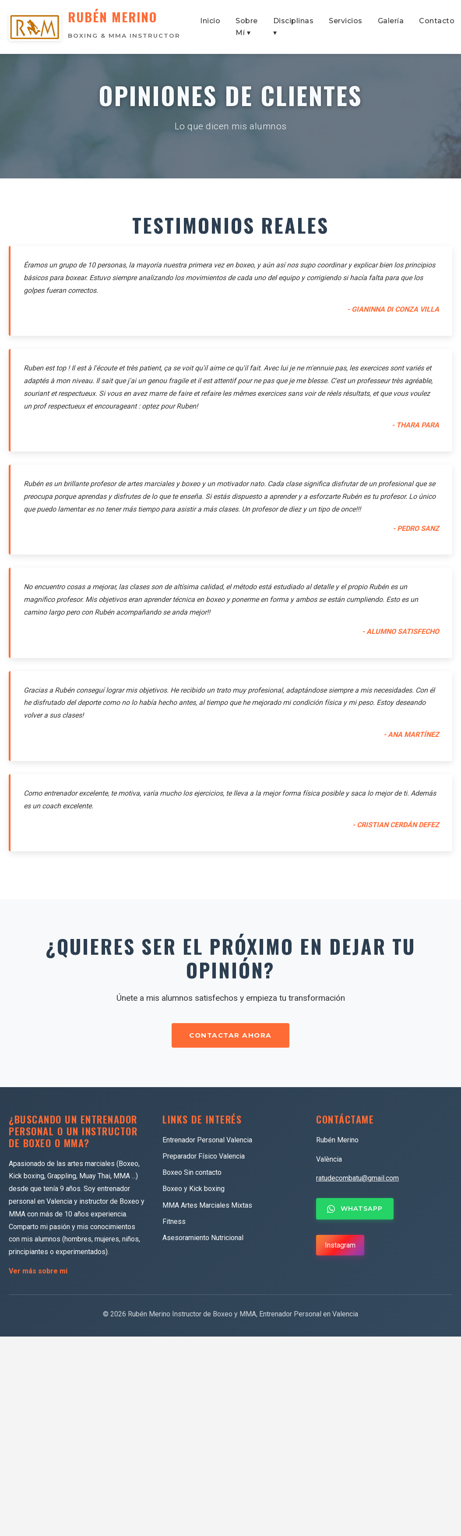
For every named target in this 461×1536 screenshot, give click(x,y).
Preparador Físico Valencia (203, 1158)
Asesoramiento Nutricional (202, 1240)
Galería (391, 22)
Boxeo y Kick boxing (193, 1191)
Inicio (210, 22)
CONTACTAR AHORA (230, 1037)
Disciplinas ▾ (293, 28)
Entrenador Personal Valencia (207, 1142)
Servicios (345, 22)
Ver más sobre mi (38, 1273)
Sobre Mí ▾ (247, 28)
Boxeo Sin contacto (192, 1174)
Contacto (436, 22)
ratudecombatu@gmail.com (357, 1180)
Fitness (174, 1224)
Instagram (340, 1247)
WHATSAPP (355, 1211)
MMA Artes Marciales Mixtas (207, 1207)
